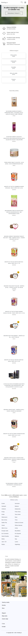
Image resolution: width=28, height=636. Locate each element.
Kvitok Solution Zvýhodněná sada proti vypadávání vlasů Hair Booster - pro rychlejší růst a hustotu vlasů (14, 385)
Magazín (4, 613)
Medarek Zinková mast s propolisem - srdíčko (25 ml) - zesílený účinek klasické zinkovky (14, 459)
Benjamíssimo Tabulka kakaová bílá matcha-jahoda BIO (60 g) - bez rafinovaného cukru (14, 212)
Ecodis (3, 503)
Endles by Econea (19, 522)
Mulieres (17, 506)
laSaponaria (17, 508)
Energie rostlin (5, 530)
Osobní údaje (5, 618)
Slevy (3, 608)
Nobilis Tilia (4, 522)
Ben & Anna (4, 519)
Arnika (16, 528)
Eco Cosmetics (5, 533)
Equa (16, 517)
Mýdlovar (17, 536)
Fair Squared (18, 533)
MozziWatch (17, 530)
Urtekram (4, 508)
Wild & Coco (4, 528)
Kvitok (3, 514)
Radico (3, 544)
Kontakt (3, 626)
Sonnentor (17, 503)
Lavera (16, 541)
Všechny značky (5, 602)
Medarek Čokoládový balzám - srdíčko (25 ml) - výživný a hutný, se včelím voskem (14, 287)
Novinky (4, 605)
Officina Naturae (18, 525)
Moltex (3, 539)
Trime (16, 519)
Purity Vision (18, 511)
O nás (3, 623)
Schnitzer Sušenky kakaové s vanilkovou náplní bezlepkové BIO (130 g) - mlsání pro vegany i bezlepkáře (14, 138)
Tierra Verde (17, 514)
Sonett (3, 525)
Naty (16, 539)
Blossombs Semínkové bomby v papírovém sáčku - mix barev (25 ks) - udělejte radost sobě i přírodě (14, 113)
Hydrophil (4, 506)
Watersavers (4, 517)
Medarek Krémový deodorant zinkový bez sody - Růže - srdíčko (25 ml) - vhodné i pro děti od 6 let (14, 238)
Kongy (3, 511)
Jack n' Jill (4, 541)
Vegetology (17, 544)
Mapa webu (4, 615)
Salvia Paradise (5, 536)
